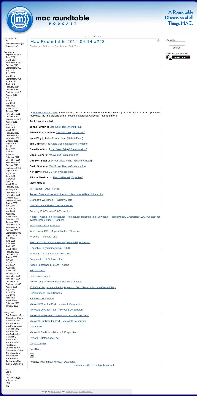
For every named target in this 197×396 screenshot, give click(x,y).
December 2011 (13, 135)
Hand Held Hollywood (42, 298)
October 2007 (12, 254)
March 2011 (11, 154)
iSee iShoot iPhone (14, 318)
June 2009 (10, 208)
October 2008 (12, 230)
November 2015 (13, 62)
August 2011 (11, 144)
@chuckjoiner (70, 154)
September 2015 (13, 68)
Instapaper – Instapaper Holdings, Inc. (74, 216)
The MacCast (12, 356)
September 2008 (13, 233)
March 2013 (11, 108)
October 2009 (12, 198)
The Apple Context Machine (61, 143)
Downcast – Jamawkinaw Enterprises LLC (121, 216)
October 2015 (12, 65)
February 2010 (12, 187)
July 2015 (10, 70)
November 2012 (13, 114)
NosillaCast (11, 345)
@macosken (66, 171)
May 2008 (10, 244)
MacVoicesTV (12, 342)
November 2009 (13, 195)
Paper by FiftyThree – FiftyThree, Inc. (50, 211)
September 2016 (13, 54)
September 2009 (13, 200)
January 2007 (12, 273)
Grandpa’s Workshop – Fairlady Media (51, 199)
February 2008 (12, 252)
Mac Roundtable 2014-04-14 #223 (67, 41)
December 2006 (13, 276)
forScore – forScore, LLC (43, 236)
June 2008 (10, 241)
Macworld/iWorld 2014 (45, 112)
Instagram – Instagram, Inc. (45, 225)
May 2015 (10, 76)
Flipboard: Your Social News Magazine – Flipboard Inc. (60, 242)
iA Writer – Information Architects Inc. (50, 253)
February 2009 (12, 219)
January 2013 (12, 111)
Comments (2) (82, 365)
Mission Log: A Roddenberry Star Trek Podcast (56, 281)
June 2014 (10, 81)
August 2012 (11, 122)
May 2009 (10, 211)
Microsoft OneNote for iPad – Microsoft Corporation (58, 321)
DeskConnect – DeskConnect (46, 293)
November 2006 (13, 279)
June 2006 (10, 292)
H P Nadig (56, 392)
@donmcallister (82, 160)
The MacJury (12, 358)
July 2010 (10, 173)
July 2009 (10, 206)
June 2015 (10, 73)
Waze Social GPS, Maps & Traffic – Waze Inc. (55, 231)
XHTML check (86, 392)
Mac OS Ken (50, 171)
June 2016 (10, 57)
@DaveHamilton (77, 149)
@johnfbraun (74, 126)
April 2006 (10, 298)
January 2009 (12, 222)
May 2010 (10, 179)
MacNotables (12, 331)
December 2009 (13, 192)
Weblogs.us (72, 392)
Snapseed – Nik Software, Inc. (46, 259)
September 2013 (13, 92)
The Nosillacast (61, 177)
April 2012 (10, 127)
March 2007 (11, 270)
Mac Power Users (14, 326)
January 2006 (12, 306)
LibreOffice (36, 326)
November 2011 (13, 138)
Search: (171, 40)
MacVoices (11, 339)
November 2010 (13, 162)
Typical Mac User (13, 361)
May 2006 (10, 295)
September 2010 (13, 168)
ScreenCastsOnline (14, 350)
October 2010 (12, 165)
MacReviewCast (13, 334)
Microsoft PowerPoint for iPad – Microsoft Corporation (59, 315)
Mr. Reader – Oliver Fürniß (44, 188)
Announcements (13, 44)
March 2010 (11, 184)
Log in (8, 372)
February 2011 (12, 157)
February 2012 (12, 133)
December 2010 (13, 160)
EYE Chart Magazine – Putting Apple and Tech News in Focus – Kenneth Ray (73, 287)
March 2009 (11, 216)
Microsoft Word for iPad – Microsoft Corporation (56, 304)
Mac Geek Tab (58, 126)
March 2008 (11, 249)
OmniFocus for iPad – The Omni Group (51, 205)
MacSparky (11, 337)
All (7, 41)
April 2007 (10, 268)
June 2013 (10, 100)
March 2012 (11, 130)
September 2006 (13, 284)
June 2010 (10, 176)
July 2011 (10, 146)
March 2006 (11, 300)
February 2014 (12, 87)
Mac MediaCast (13, 323)
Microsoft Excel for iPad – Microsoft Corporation (56, 309)
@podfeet (77, 177)
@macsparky (77, 166)
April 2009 (10, 214)
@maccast (78, 132)
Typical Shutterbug (14, 364)
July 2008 (10, 238)
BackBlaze (36, 349)
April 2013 (10, 106)
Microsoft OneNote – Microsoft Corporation (53, 332)
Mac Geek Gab (13, 320)
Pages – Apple (38, 343)
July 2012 (10, 125)
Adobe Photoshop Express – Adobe (49, 265)
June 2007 (10, 262)
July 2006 (10, 289)
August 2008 (11, 235)
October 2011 (12, 141)
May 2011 (10, 152)
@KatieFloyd (75, 138)
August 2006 (11, 287)
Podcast (9, 46)
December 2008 (13, 225)
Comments (13, 377)
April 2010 (10, 181)
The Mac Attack (13, 353)
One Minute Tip (13, 348)
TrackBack (109, 365)
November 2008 (13, 227)
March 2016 (11, 60)
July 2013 (10, 97)
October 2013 (12, 89)
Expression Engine (40, 276)
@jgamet (83, 143)
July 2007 (10, 260)
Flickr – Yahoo (37, 270)
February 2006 (12, 303)
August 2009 (11, 203)
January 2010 (12, 189)
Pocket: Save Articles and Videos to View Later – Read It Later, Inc (66, 194)
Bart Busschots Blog (15, 315)
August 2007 (11, 257)
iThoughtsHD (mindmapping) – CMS (50, 248)
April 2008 (10, 246)
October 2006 (12, 281)
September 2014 (13, 79)
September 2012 (13, 119)
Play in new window (51, 361)
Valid (12, 380)
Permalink (96, 365)
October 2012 (12, 116)
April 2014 (10, 84)
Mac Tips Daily (12, 329)
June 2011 (10, 149)
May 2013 (10, 103)
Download (69, 361)
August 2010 (11, 170)
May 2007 (10, 265)
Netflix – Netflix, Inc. (41, 216)
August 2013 (11, 95)
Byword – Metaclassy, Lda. (44, 338)
